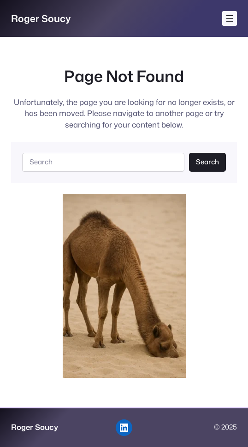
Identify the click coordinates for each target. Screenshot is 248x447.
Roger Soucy (41, 18)
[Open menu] (229, 18)
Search (207, 162)
